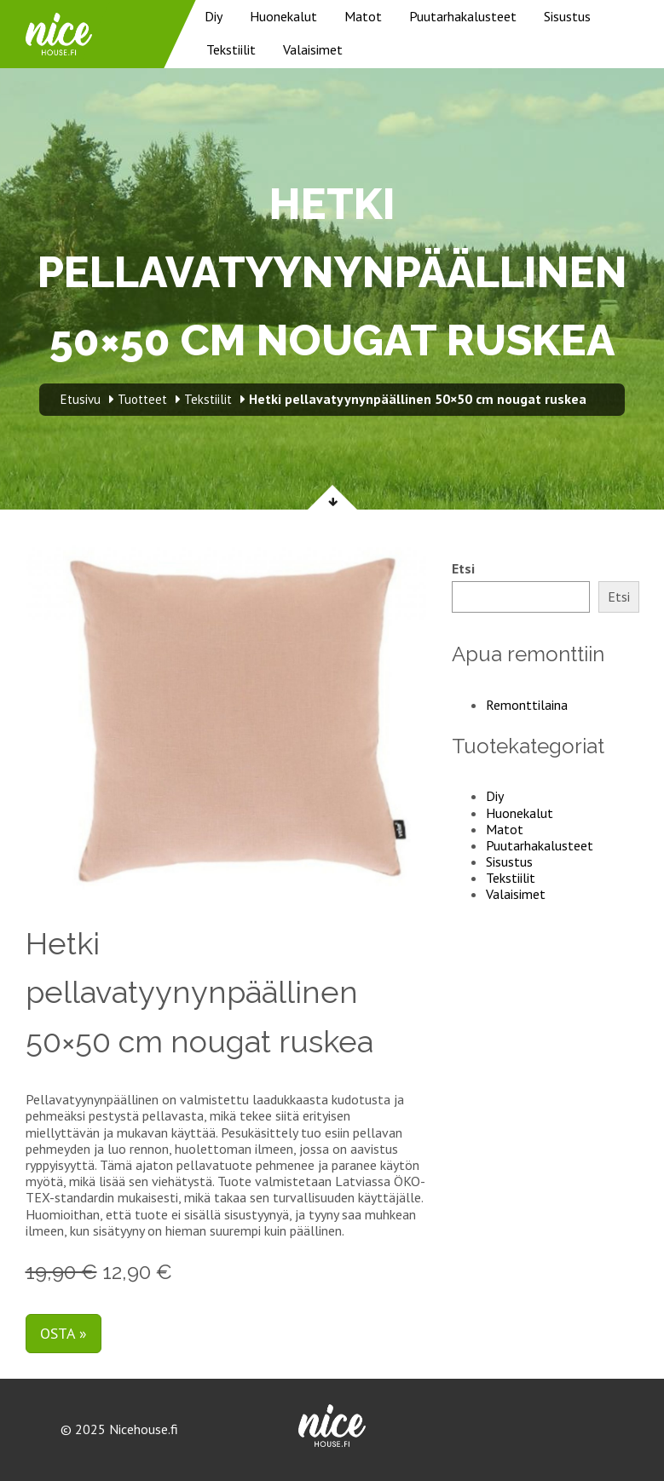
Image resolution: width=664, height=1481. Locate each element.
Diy (213, 16)
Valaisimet (313, 49)
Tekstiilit (231, 49)
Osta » (63, 1333)
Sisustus (567, 16)
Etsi (463, 569)
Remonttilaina (527, 704)
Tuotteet (142, 399)
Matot (363, 16)
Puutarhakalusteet (463, 16)
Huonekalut (283, 16)
